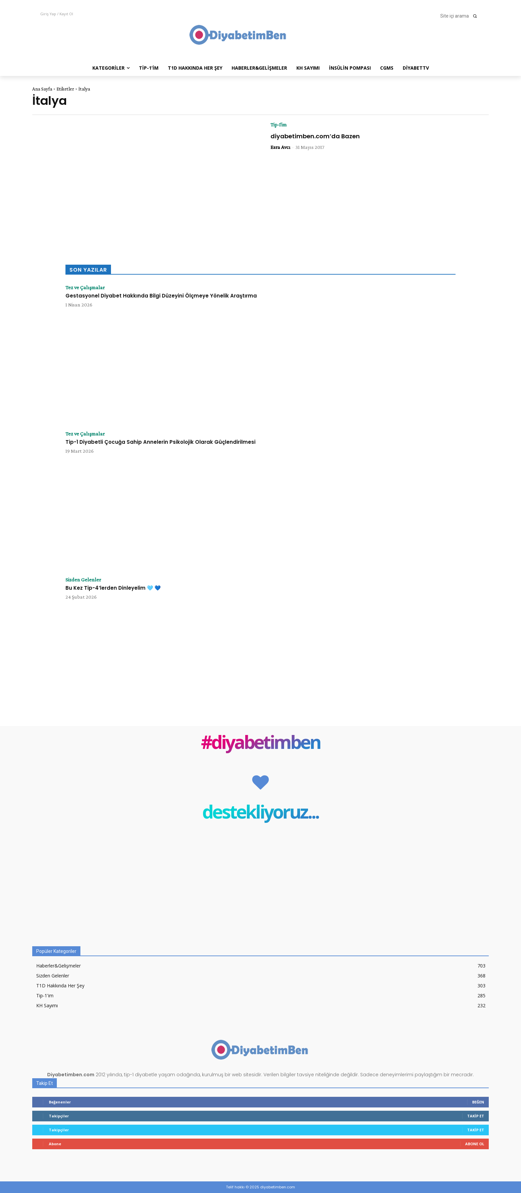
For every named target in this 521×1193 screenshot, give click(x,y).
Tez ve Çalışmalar (85, 287)
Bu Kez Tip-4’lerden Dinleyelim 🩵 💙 (113, 587)
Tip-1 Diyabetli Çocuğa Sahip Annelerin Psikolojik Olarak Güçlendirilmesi (160, 441)
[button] (460, 16)
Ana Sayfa (42, 89)
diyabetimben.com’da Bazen (315, 136)
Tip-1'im (278, 124)
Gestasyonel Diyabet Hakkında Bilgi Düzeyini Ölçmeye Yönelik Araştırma (161, 295)
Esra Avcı (280, 147)
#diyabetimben (260, 743)
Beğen (478, 1101)
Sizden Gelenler (83, 579)
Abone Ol (474, 1143)
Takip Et (475, 1115)
